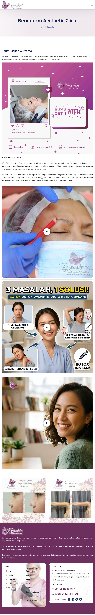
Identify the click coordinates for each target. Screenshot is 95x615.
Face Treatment (32, 596)
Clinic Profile (11, 575)
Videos (29, 575)
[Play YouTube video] (47, 231)
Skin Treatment (32, 600)
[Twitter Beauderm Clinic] (76, 599)
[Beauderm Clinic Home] (12, 4)
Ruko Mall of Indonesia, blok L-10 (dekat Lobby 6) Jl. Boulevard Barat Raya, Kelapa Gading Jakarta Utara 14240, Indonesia (70, 577)
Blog (8, 588)
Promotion (30, 571)
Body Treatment (32, 592)
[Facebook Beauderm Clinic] (69, 599)
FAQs (28, 584)
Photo (28, 579)
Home (42, 27)
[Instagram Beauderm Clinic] (73, 599)
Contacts (29, 588)
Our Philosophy (12, 584)
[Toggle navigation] (92, 4)
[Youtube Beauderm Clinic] (80, 599)
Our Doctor (10, 579)
